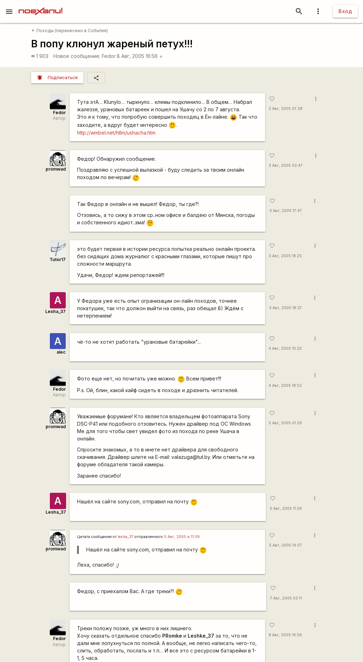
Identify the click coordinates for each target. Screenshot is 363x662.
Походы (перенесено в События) (69, 30)
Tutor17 (57, 259)
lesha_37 (126, 536)
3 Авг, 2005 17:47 (285, 210)
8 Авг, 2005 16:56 (140, 56)
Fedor (109, 56)
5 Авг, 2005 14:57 (285, 545)
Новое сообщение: (76, 56)
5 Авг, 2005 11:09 (286, 508)
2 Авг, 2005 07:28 (286, 108)
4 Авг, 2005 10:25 (285, 348)
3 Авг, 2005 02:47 (286, 165)
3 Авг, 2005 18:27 (285, 308)
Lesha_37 (55, 311)
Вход (345, 11)
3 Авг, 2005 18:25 (285, 256)
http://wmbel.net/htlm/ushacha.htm (116, 133)
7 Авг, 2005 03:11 (286, 598)
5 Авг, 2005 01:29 (285, 423)
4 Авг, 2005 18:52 (285, 385)
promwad (56, 169)
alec (61, 352)
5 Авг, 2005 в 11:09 (182, 536)
